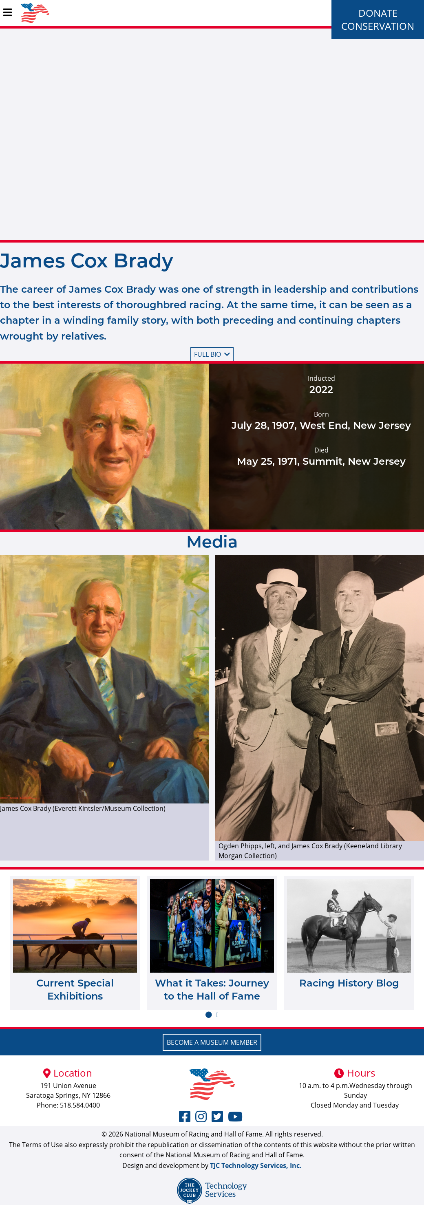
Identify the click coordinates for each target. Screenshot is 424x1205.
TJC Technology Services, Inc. (256, 1165)
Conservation (377, 26)
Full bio (212, 354)
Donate (378, 13)
